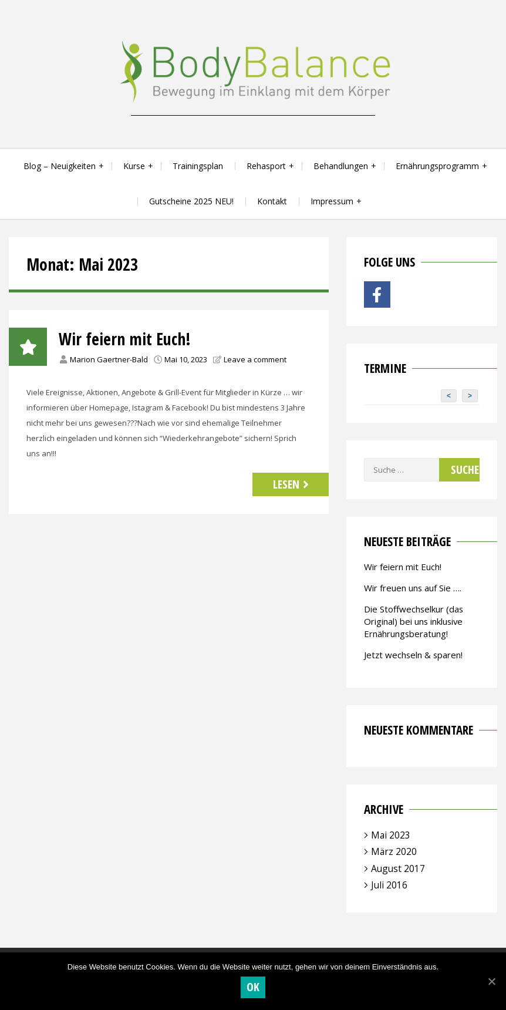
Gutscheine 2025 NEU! (191, 201)
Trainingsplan (198, 165)
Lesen (292, 484)
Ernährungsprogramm (437, 165)
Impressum (332, 201)
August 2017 (398, 868)
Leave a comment (255, 359)
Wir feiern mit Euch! (125, 339)
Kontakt (272, 201)
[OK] (491, 981)
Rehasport (266, 165)
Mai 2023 (390, 835)
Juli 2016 (389, 884)
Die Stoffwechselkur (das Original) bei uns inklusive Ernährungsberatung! (413, 621)
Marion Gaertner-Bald (109, 359)
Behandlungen (340, 165)
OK (253, 987)
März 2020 (394, 851)
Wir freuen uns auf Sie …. (412, 588)
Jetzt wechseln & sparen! (413, 655)
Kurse (134, 165)
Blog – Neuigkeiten (59, 165)
